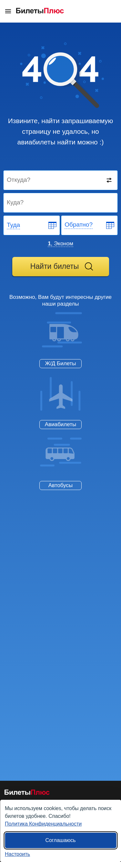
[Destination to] (61, 202)
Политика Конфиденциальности (43, 824)
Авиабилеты (60, 424)
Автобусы (60, 485)
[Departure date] (32, 225)
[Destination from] (61, 180)
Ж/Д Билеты (60, 363)
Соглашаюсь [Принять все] (60, 840)
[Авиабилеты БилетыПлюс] (27, 793)
